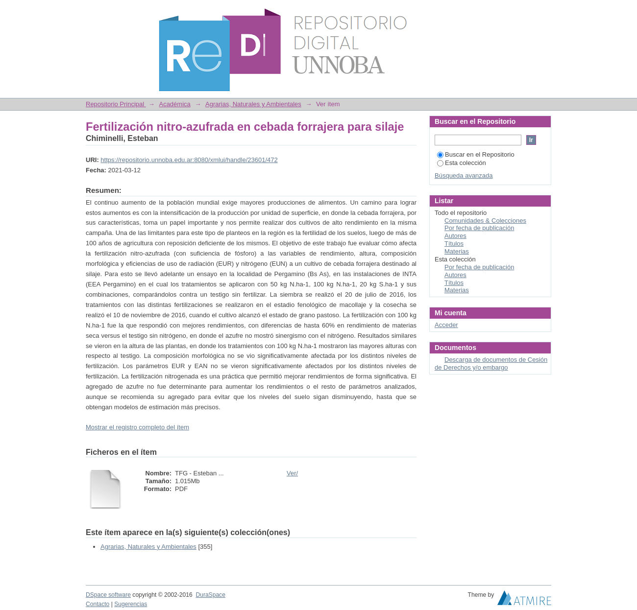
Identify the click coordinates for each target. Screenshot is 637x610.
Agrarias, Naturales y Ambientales (253, 104)
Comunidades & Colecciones (485, 220)
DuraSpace (210, 594)
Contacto (97, 604)
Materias (456, 251)
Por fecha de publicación (479, 228)
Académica (174, 104)
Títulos (454, 243)
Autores (455, 235)
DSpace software (108, 594)
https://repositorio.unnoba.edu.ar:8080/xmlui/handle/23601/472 (188, 160)
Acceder (446, 324)
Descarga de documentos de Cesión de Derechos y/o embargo (491, 363)
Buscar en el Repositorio (475, 154)
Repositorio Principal (116, 104)
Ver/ (292, 473)
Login (543, 12)
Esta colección (461, 162)
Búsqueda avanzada (464, 175)
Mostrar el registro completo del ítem (137, 427)
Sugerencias (130, 604)
